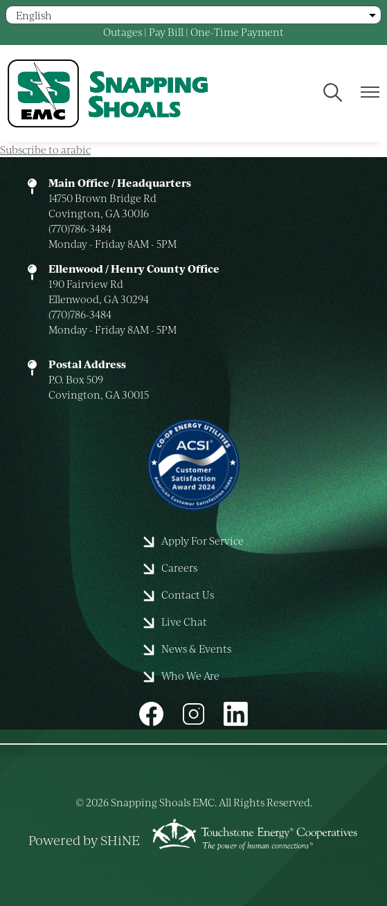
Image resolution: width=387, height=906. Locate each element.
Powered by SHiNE (84, 840)
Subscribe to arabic (45, 149)
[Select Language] (193, 15)
